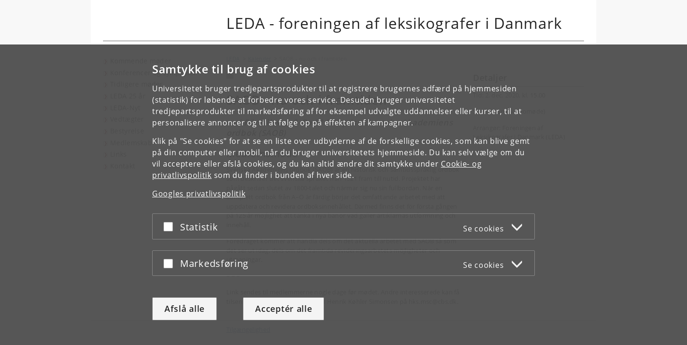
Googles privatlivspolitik (199, 193)
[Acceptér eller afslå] (170, 226)
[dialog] (343, 194)
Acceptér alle (283, 308)
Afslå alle (184, 308)
